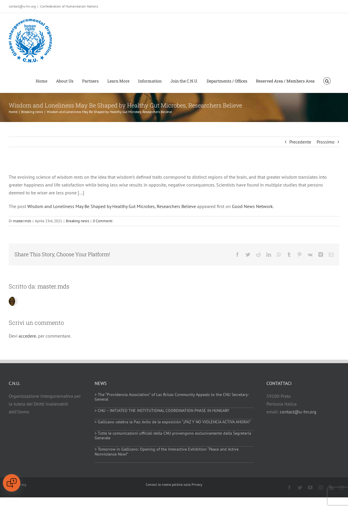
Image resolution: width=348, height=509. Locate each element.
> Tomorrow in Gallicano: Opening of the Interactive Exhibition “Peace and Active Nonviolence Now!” (167, 452)
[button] (327, 80)
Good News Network (252, 206)
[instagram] (320, 487)
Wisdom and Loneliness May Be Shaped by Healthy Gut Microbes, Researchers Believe (111, 206)
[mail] (341, 487)
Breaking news (77, 220)
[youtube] (310, 487)
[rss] (331, 487)
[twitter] (299, 487)
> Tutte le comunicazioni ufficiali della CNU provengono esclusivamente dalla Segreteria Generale (173, 436)
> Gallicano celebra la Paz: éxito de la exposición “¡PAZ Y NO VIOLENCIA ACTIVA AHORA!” (173, 421)
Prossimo (326, 142)
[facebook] (289, 487)
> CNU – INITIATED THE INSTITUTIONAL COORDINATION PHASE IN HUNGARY (162, 410)
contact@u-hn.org (298, 412)
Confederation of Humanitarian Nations (69, 6)
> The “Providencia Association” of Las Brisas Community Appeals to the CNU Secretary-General (172, 397)
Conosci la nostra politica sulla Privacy (174, 484)
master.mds (22, 220)
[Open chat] (11, 483)
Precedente (300, 142)
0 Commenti (102, 220)
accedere (27, 336)
